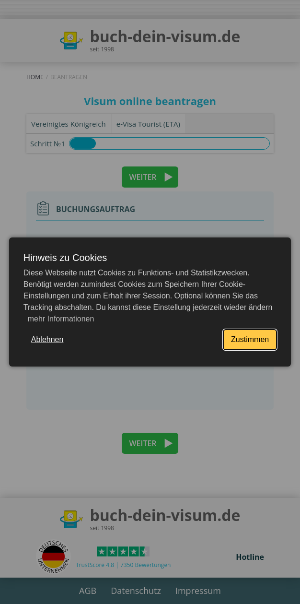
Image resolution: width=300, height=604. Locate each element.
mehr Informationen (59, 319)
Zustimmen (250, 339)
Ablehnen (47, 339)
